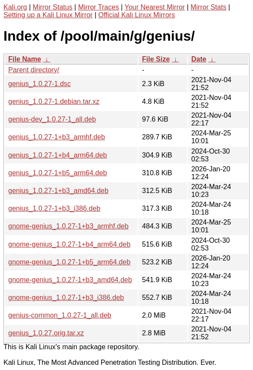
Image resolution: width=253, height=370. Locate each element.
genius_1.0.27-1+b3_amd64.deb (58, 190)
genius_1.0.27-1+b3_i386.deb (54, 208)
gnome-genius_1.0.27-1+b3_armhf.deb (68, 226)
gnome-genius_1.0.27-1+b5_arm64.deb (69, 262)
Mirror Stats (209, 7)
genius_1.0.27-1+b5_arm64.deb (57, 173)
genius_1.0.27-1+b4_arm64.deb (57, 155)
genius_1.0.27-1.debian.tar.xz (53, 101)
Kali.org (15, 7)
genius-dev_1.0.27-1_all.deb (52, 119)
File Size (156, 59)
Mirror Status (52, 7)
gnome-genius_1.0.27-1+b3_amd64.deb (70, 279)
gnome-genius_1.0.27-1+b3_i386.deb (66, 297)
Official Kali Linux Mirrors (136, 15)
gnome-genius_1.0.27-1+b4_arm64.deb (69, 244)
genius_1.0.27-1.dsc (39, 83)
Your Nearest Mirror (155, 7)
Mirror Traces (98, 7)
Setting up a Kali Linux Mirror (47, 15)
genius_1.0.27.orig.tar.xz (46, 333)
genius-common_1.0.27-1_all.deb (59, 315)
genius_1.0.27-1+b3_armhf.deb (56, 137)
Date (199, 59)
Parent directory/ (33, 70)
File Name (24, 59)
